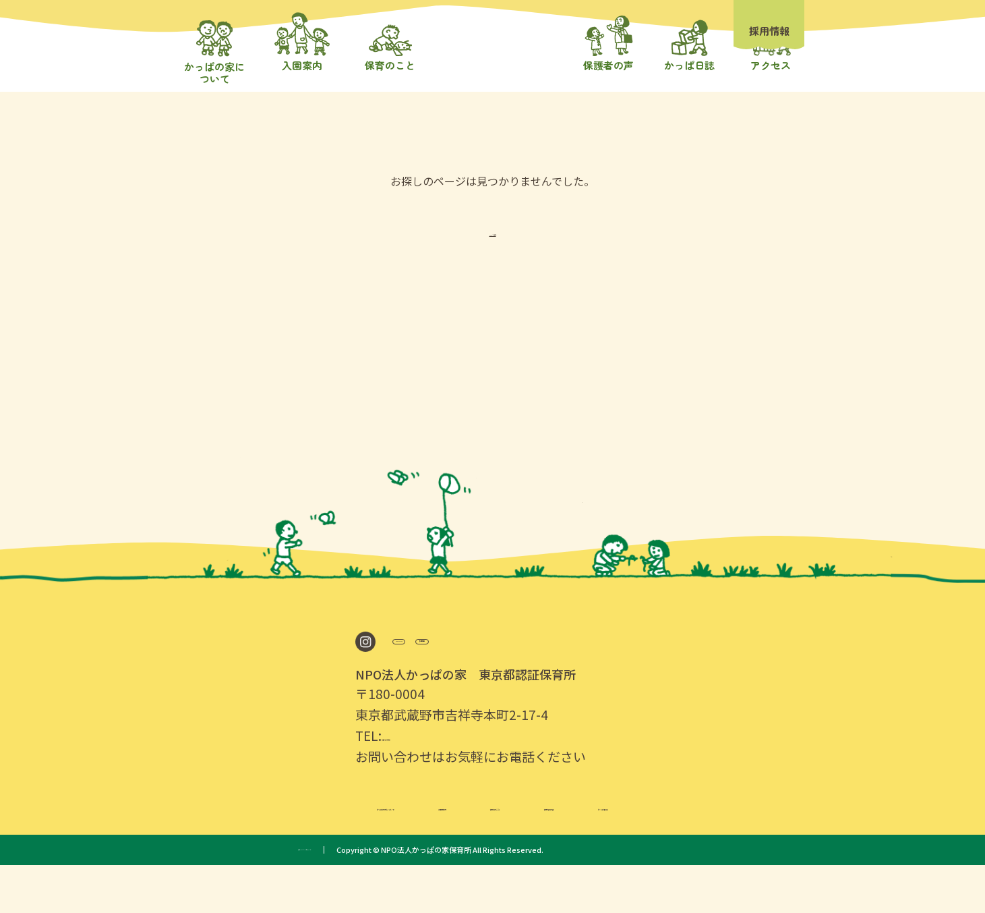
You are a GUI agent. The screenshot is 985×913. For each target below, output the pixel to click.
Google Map (439, 684)
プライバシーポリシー (335, 898)
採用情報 (769, 31)
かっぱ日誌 (719, 852)
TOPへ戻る (492, 270)
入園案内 (412, 852)
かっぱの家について (289, 852)
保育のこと (510, 852)
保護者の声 (615, 852)
